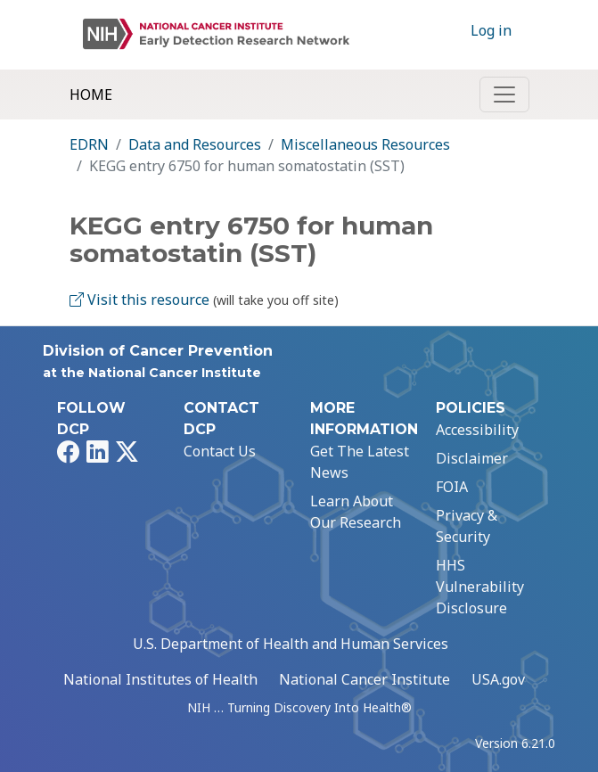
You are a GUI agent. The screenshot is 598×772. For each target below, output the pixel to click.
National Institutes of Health (160, 679)
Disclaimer (472, 458)
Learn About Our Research (355, 511)
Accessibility (477, 429)
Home (91, 94)
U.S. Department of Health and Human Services (290, 643)
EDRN (89, 144)
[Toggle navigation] (504, 94)
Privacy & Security (466, 525)
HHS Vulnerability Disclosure (480, 586)
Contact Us (220, 451)
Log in (491, 30)
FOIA (452, 487)
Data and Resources (194, 144)
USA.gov (498, 679)
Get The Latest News (359, 461)
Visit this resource (139, 299)
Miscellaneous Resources (365, 144)
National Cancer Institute (364, 679)
